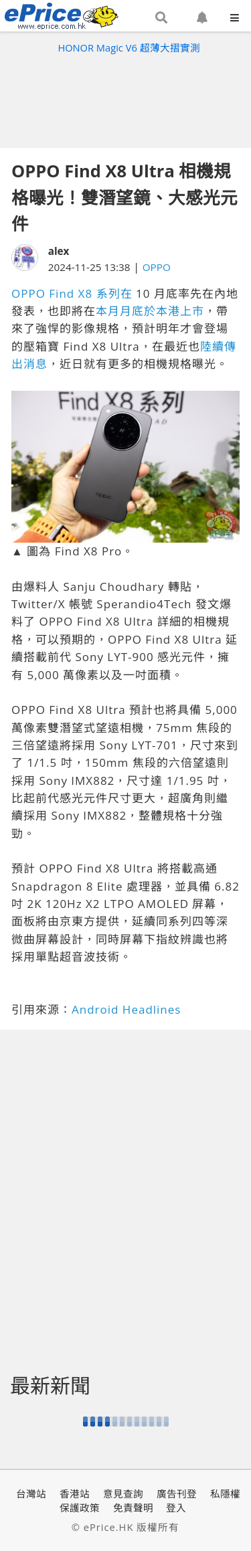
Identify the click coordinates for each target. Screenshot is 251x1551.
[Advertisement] (126, 97)
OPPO (157, 267)
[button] (161, 18)
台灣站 (31, 1493)
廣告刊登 (177, 1493)
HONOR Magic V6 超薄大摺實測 (128, 47)
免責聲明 (133, 1507)
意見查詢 (123, 1493)
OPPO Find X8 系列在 (72, 293)
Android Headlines (126, 1009)
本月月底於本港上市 (150, 310)
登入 (176, 1507)
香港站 (75, 1493)
